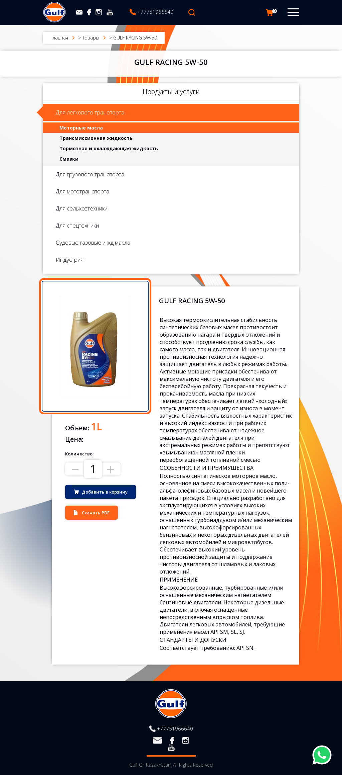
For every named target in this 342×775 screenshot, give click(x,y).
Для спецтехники (77, 225)
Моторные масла (81, 127)
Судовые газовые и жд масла (93, 242)
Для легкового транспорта (90, 112)
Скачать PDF (96, 513)
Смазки (68, 159)
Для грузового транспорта (90, 174)
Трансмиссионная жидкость (96, 138)
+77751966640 (155, 11)
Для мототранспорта (82, 191)
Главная (59, 37)
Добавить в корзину (105, 492)
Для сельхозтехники (82, 208)
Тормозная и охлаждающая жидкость (108, 148)
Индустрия (69, 259)
